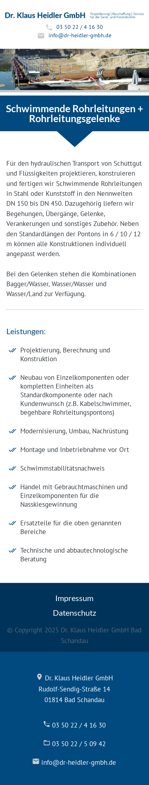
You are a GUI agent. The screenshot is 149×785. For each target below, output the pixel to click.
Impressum (74, 598)
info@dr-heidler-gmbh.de (79, 35)
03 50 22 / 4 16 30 (79, 27)
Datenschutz (74, 612)
